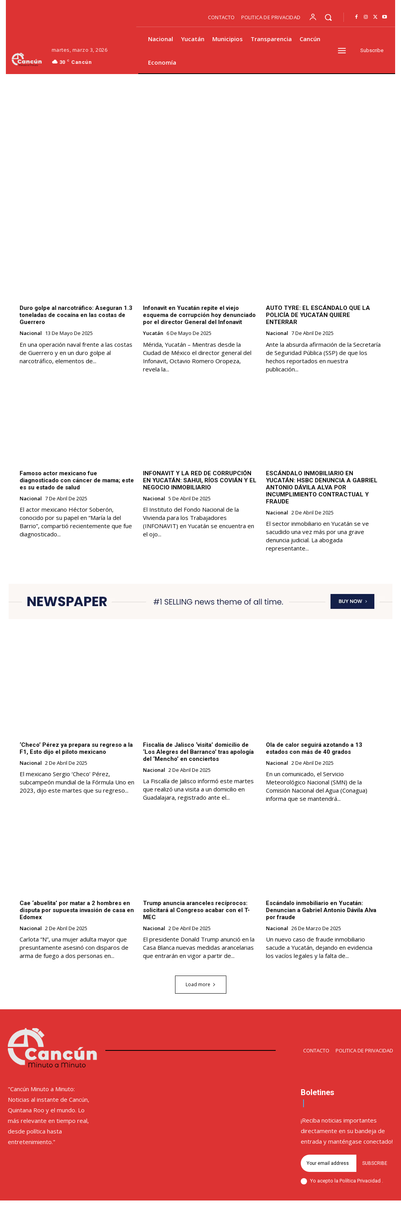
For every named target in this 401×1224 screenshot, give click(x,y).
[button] (328, 17)
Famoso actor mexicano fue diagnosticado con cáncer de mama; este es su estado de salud (77, 480)
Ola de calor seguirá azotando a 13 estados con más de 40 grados (314, 748)
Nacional (31, 334)
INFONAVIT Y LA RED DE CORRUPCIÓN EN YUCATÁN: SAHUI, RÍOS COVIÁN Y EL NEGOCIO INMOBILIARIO (199, 480)
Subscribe (374, 1163)
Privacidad (369, 1181)
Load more (201, 984)
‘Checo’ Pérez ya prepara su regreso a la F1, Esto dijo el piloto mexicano (76, 748)
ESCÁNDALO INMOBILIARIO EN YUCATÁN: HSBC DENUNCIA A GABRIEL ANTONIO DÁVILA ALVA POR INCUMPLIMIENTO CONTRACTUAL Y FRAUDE (322, 487)
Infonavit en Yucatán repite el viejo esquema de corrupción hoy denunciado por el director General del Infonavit (199, 315)
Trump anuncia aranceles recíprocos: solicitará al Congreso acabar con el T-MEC (196, 910)
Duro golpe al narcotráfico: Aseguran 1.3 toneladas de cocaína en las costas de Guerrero (76, 315)
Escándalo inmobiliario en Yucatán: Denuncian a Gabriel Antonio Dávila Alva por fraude (321, 910)
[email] (328, 1163)
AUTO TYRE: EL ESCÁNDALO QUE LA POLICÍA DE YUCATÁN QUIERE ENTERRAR (318, 315)
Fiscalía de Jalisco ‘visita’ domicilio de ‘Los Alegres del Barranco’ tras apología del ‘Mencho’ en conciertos (198, 751)
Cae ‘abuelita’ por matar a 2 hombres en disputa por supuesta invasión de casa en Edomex (77, 910)
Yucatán (153, 334)
